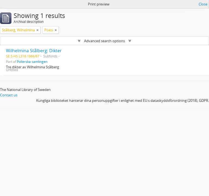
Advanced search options (104, 40)
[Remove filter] (37, 30)
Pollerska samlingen (32, 61)
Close (203, 4)
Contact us (8, 95)
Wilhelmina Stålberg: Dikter (34, 51)
